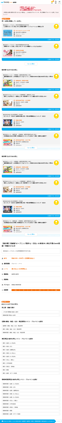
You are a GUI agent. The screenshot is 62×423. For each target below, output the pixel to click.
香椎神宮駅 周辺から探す (31, 315)
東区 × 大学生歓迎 (31, 363)
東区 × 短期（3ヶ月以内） (31, 356)
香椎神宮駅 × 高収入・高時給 (31, 407)
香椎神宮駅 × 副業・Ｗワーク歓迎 (31, 414)
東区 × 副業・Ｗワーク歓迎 (31, 373)
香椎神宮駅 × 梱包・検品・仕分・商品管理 (31, 332)
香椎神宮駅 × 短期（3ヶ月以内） (31, 397)
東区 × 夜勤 (31, 370)
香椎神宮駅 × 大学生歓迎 (31, 404)
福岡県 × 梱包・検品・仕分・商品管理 (31, 325)
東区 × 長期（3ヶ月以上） (31, 353)
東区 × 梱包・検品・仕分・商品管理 (31, 329)
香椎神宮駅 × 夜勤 (31, 410)
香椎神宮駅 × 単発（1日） (31, 387)
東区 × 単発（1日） (31, 346)
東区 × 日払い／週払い (31, 360)
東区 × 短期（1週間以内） (31, 349)
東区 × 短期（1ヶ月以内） (31, 343)
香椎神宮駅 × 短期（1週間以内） (31, 390)
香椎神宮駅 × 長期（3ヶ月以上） (31, 394)
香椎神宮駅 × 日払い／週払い (31, 400)
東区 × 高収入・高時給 (31, 366)
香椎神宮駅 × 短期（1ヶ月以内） (31, 383)
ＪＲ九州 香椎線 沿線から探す (31, 312)
